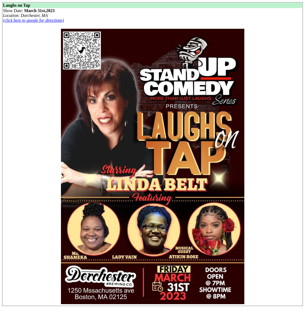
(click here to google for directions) (33, 20)
